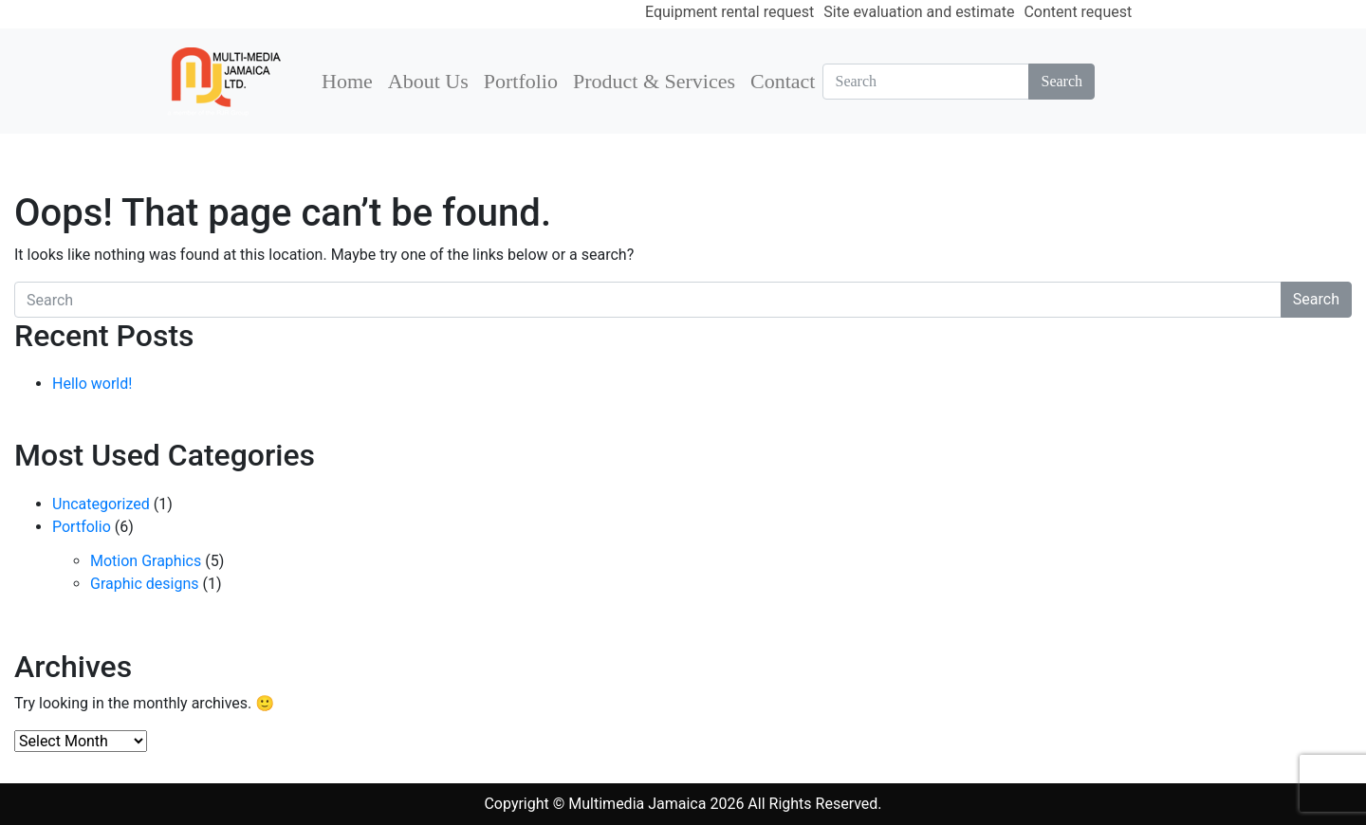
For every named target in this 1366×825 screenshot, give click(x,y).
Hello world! (92, 384)
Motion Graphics (145, 561)
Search (1061, 81)
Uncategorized (101, 504)
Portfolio (521, 81)
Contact (782, 81)
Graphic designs (144, 584)
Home (347, 81)
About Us (428, 81)
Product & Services (654, 81)
